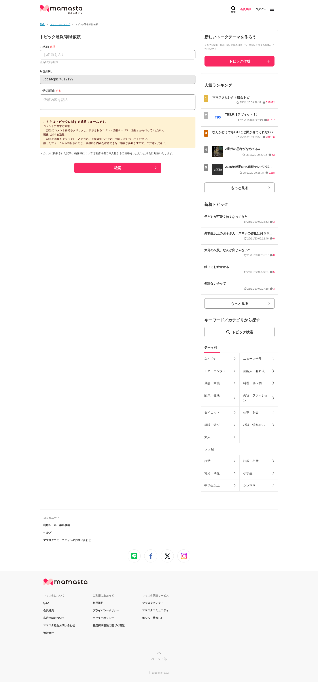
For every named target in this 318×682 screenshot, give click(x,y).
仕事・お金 (251, 412)
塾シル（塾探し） (152, 618)
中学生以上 (212, 485)
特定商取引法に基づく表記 (109, 625)
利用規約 (98, 603)
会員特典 (48, 610)
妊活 (207, 461)
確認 (117, 168)
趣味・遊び (212, 425)
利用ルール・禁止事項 (56, 525)
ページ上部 (159, 659)
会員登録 (245, 9)
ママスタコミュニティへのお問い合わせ (67, 540)
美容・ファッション (255, 397)
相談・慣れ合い (254, 425)
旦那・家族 (212, 383)
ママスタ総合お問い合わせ (59, 625)
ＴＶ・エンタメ (215, 371)
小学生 (247, 473)
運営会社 (48, 633)
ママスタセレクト (152, 603)
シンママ (249, 485)
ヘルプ (47, 532)
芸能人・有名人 (254, 371)
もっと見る (239, 188)
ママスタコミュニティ (155, 610)
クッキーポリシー (103, 618)
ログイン (260, 9)
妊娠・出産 (251, 461)
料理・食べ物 (252, 383)
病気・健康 (212, 395)
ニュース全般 (252, 358)
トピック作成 (239, 61)
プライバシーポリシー (106, 610)
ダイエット (212, 412)
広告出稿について (53, 618)
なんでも (210, 358)
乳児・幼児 (212, 473)
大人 (207, 437)
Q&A (46, 603)
